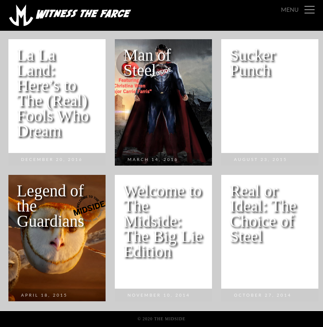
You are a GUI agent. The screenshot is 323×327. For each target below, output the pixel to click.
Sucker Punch (252, 62)
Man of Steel (147, 62)
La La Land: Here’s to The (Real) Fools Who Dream (53, 93)
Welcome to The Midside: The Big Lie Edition (162, 221)
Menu (290, 9)
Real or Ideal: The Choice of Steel (263, 213)
